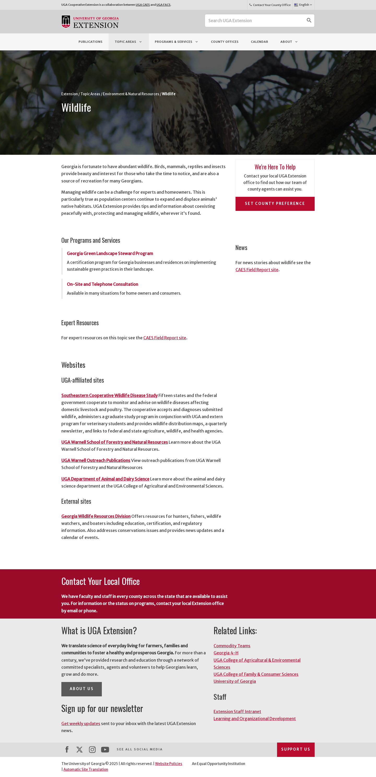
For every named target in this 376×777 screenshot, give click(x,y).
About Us (81, 689)
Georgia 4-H (226, 652)
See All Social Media (140, 749)
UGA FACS (163, 5)
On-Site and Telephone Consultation (102, 284)
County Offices (225, 42)
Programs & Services (177, 42)
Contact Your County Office (269, 5)
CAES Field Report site (164, 337)
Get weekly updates (80, 723)
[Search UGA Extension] (254, 20)
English (303, 5)
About (289, 42)
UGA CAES (143, 5)
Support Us (295, 749)
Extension (69, 94)
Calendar (259, 42)
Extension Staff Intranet (237, 711)
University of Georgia (235, 681)
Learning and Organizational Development (255, 718)
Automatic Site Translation (85, 769)
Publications (91, 42)
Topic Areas (129, 42)
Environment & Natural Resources (131, 94)
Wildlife (168, 94)
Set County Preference (275, 203)
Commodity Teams (232, 645)
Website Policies (168, 764)
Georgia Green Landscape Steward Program (110, 253)
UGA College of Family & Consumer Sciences (256, 674)
